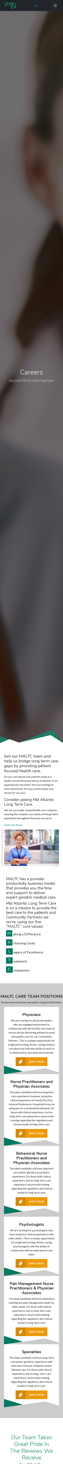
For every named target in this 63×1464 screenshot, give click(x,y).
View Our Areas (13, 824)
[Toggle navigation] (55, 5)
